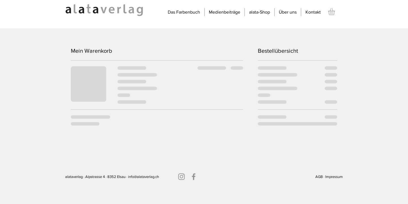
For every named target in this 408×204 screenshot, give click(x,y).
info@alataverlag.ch (143, 177)
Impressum (334, 177)
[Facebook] (193, 176)
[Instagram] (181, 176)
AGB (319, 177)
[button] (335, 11)
